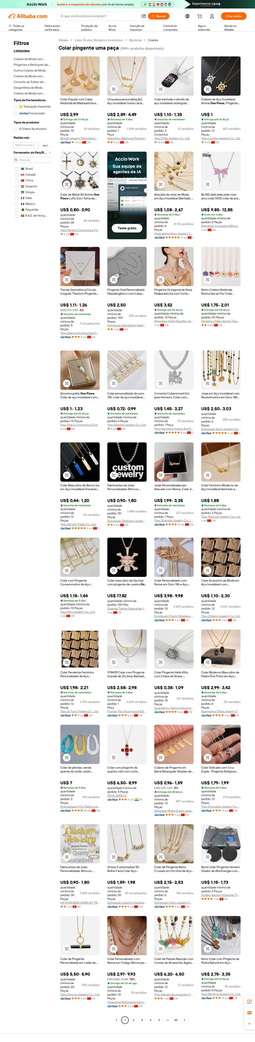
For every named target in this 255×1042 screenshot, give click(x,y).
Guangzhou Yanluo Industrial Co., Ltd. (174, 708)
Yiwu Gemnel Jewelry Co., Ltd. (80, 994)
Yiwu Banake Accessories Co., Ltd (174, 994)
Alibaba (63, 40)
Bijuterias (135, 40)
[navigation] (32, 531)
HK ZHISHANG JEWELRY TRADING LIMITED (80, 902)
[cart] (200, 16)
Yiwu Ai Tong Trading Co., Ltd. (79, 711)
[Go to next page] (184, 1020)
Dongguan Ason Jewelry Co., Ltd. (221, 429)
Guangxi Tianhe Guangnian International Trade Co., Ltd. (127, 608)
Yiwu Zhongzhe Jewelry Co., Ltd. (221, 806)
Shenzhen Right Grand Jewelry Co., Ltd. (174, 811)
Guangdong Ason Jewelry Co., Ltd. (174, 233)
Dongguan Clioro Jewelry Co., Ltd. (174, 902)
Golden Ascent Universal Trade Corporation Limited (221, 895)
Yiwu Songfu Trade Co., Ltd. (78, 524)
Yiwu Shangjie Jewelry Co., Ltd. (174, 520)
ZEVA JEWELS (116, 795)
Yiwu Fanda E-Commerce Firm (80, 230)
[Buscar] (158, 16)
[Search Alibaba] (99, 16)
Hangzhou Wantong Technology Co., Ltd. (127, 138)
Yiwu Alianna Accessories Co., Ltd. (80, 333)
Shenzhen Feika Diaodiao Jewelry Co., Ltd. (174, 321)
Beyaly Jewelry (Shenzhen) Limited (80, 138)
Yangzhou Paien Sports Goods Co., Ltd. (221, 321)
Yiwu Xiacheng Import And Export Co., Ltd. (174, 428)
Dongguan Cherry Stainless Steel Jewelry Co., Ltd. (174, 616)
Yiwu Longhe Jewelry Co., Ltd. (220, 138)
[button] (143, 16)
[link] (249, 1001)
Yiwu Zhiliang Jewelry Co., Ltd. (220, 616)
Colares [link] (153, 40)
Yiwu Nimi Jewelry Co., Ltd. (77, 612)
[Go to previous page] (116, 1020)
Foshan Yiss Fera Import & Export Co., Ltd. (127, 711)
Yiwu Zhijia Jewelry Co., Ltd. (172, 138)
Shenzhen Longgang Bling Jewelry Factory (221, 226)
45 (175, 1020)
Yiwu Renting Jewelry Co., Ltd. (221, 994)
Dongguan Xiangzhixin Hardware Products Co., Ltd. (127, 325)
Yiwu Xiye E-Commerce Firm (79, 425)
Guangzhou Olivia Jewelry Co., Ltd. (221, 711)
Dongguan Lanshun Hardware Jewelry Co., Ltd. (127, 902)
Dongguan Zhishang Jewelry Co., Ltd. (127, 521)
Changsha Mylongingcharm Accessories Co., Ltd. (127, 1002)
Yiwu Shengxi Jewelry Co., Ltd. (221, 516)
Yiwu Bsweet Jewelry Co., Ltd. (126, 425)
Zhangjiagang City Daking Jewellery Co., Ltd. (80, 806)
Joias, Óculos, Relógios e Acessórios (99, 40)
